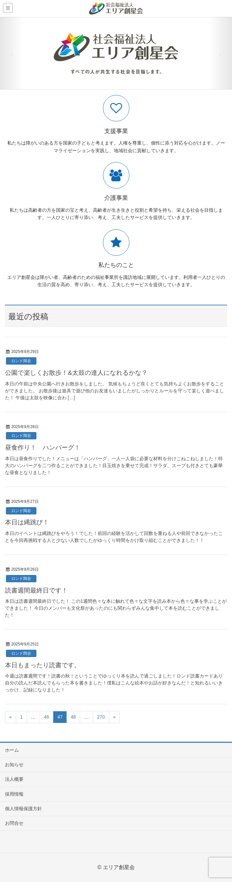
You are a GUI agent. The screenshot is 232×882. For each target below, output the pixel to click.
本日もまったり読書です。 (42, 665)
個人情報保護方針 (23, 808)
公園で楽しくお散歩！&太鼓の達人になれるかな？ (76, 372)
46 (46, 717)
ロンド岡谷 (21, 361)
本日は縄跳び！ (27, 522)
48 (73, 717)
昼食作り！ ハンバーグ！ (42, 447)
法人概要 (14, 779)
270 (101, 717)
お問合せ (14, 823)
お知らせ (14, 764)
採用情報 (14, 794)
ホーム (12, 750)
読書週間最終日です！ (36, 590)
